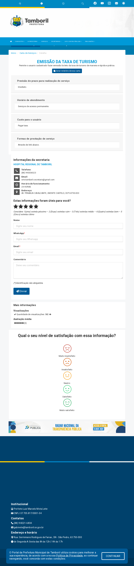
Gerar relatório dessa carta (67, 71)
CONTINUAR (113, 556)
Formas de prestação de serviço (36, 138)
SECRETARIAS (56, 41)
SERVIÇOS (44, 41)
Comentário (19, 259)
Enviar (21, 291)
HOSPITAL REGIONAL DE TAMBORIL (32, 164)
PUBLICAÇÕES (90, 41)
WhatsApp (18, 233)
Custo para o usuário (29, 119)
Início (13, 53)
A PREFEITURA (33, 41)
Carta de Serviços (28, 53)
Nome (16, 220)
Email (16, 246)
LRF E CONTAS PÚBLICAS (73, 41)
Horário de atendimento (31, 100)
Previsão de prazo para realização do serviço (43, 80)
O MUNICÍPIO (19, 41)
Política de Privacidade (69, 555)
